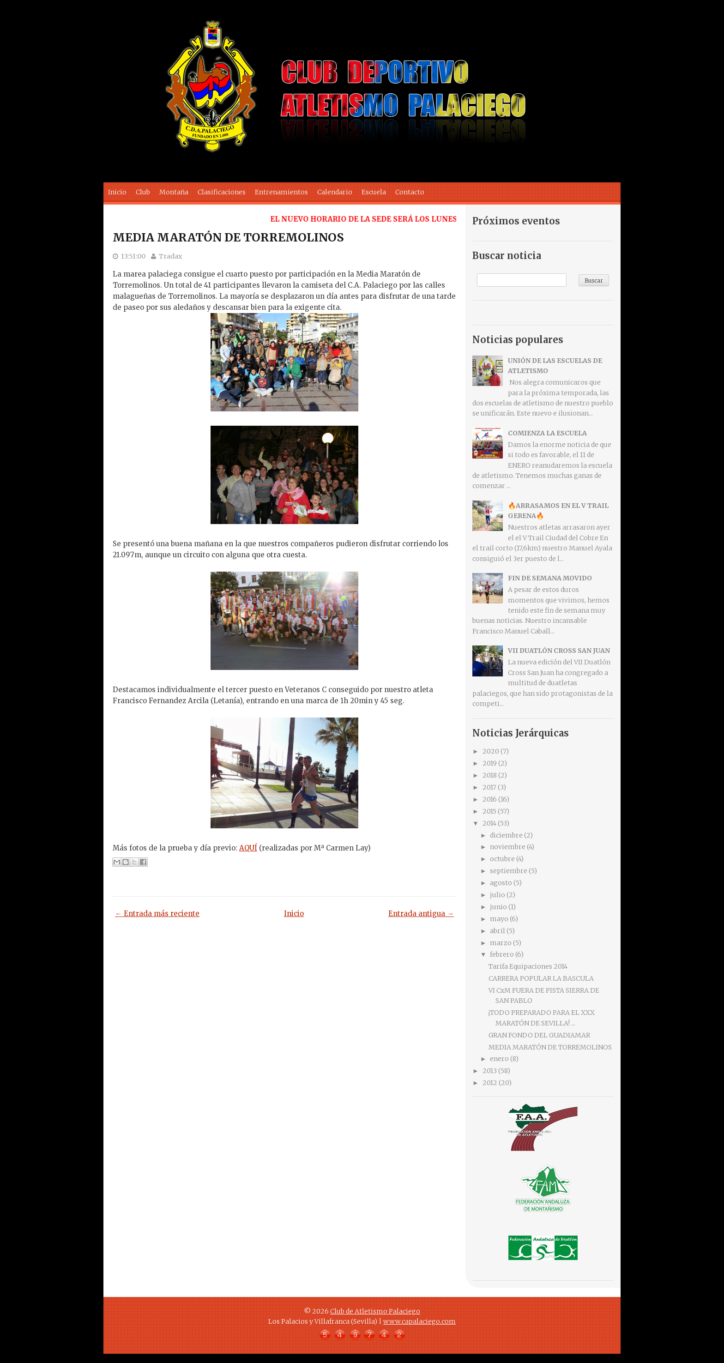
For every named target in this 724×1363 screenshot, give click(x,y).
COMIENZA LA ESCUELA (547, 433)
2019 (490, 763)
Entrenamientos (281, 192)
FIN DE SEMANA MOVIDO (550, 578)
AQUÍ (248, 848)
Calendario (334, 192)
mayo (499, 919)
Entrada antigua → (421, 913)
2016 (490, 799)
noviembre (507, 847)
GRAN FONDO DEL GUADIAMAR (539, 1035)
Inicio (117, 192)
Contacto (409, 192)
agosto (501, 883)
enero (499, 1059)
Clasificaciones (222, 192)
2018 (490, 775)
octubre (502, 859)
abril (497, 931)
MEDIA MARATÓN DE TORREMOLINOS (228, 237)
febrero (502, 954)
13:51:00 (133, 256)
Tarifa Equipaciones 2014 (528, 966)
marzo (501, 943)
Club (143, 192)
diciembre (506, 835)
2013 (490, 1071)
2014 (489, 823)
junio (498, 907)
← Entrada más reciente (157, 913)
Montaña (173, 192)
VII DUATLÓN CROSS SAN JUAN (559, 650)
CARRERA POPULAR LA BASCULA (541, 978)
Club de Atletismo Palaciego (375, 1311)
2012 (490, 1083)
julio (497, 895)
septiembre (508, 871)
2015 (489, 811)
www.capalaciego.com (419, 1321)
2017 (489, 787)
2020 (491, 751)
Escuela (374, 192)
